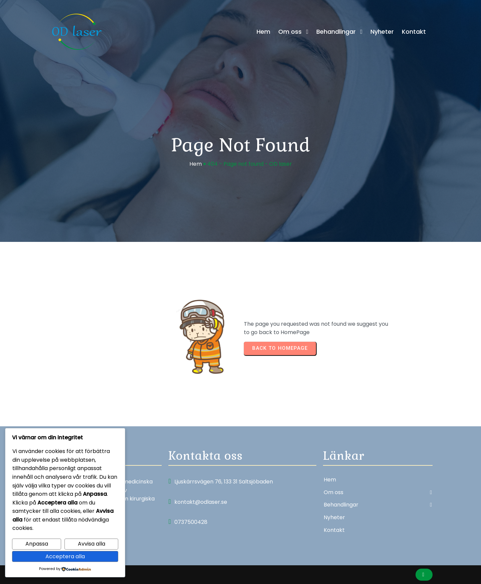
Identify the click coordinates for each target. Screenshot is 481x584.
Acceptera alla (65, 556)
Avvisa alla (91, 544)
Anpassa (36, 544)
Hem (195, 164)
